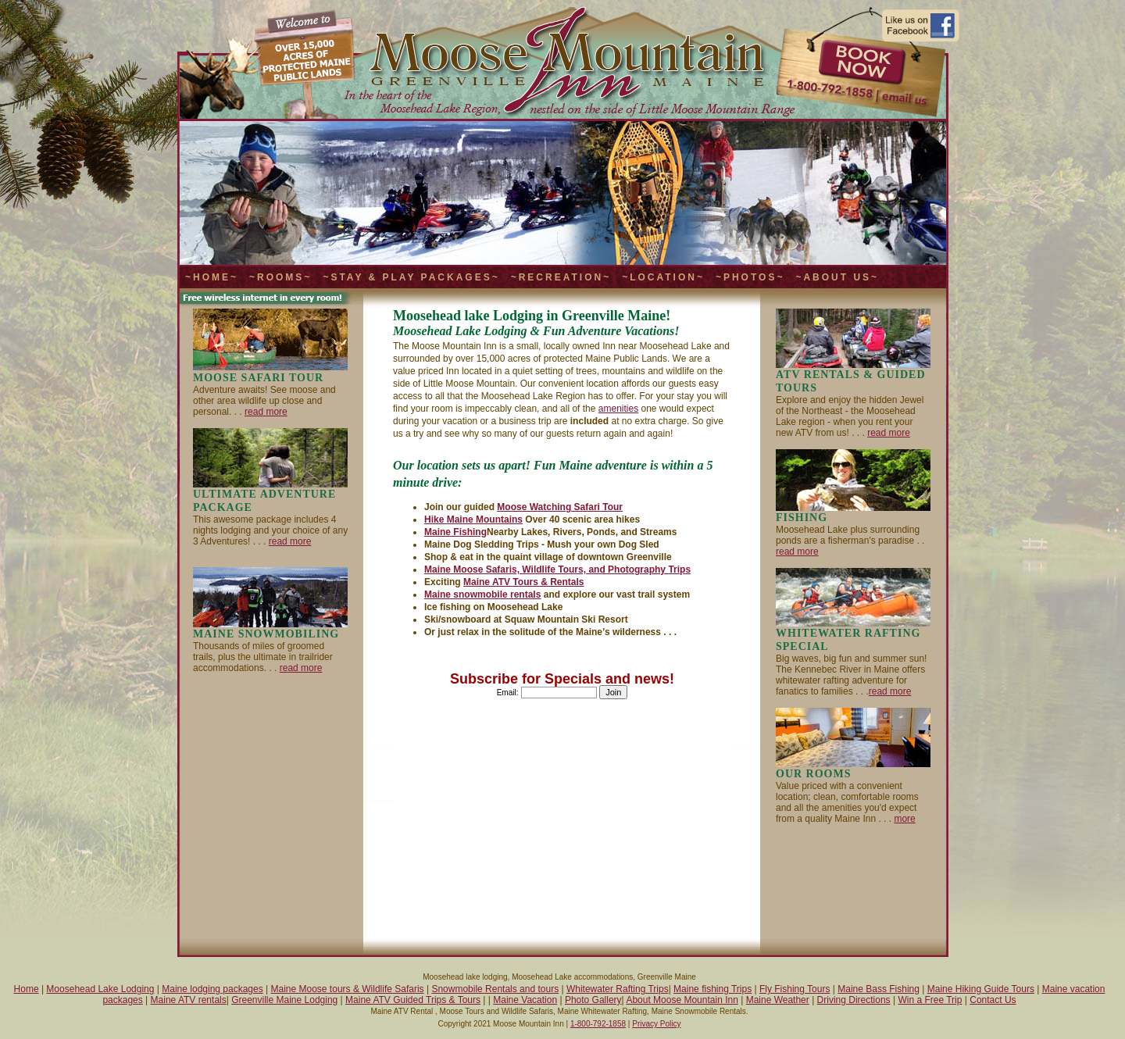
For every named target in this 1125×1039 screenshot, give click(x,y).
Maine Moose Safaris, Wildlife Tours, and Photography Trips (557, 569)
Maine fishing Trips (712, 989)
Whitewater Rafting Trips (617, 989)
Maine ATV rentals (189, 999)
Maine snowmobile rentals (482, 594)
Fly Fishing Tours (794, 989)
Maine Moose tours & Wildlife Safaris (347, 989)
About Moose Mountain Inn (682, 999)
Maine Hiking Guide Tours (980, 989)
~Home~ (211, 277)
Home (26, 989)
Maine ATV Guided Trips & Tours (412, 999)
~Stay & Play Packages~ (411, 277)
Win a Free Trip (930, 999)
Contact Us (993, 999)
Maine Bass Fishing (879, 989)
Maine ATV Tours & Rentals (523, 582)
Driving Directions (854, 999)
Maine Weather (777, 999)
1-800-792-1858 (598, 1023)
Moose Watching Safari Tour (560, 507)
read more (266, 411)
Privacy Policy (656, 1023)
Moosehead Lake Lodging (100, 989)
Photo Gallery (593, 999)
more (904, 818)
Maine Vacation (525, 999)
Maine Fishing (455, 532)
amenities (618, 408)
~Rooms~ (280, 277)
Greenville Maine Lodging (284, 999)
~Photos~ (750, 277)
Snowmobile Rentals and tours (495, 989)
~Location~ (663, 277)
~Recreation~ (561, 277)
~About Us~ (837, 277)
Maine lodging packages (212, 989)
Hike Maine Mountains (473, 519)
